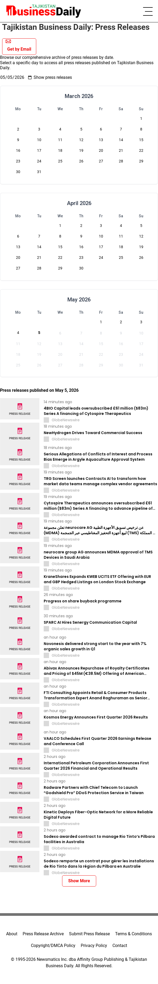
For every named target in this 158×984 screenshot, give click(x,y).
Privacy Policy (94, 945)
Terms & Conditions (133, 933)
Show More (79, 880)
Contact (119, 945)
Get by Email (18, 45)
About (11, 933)
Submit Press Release (89, 933)
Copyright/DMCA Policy (53, 945)
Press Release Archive (43, 933)
